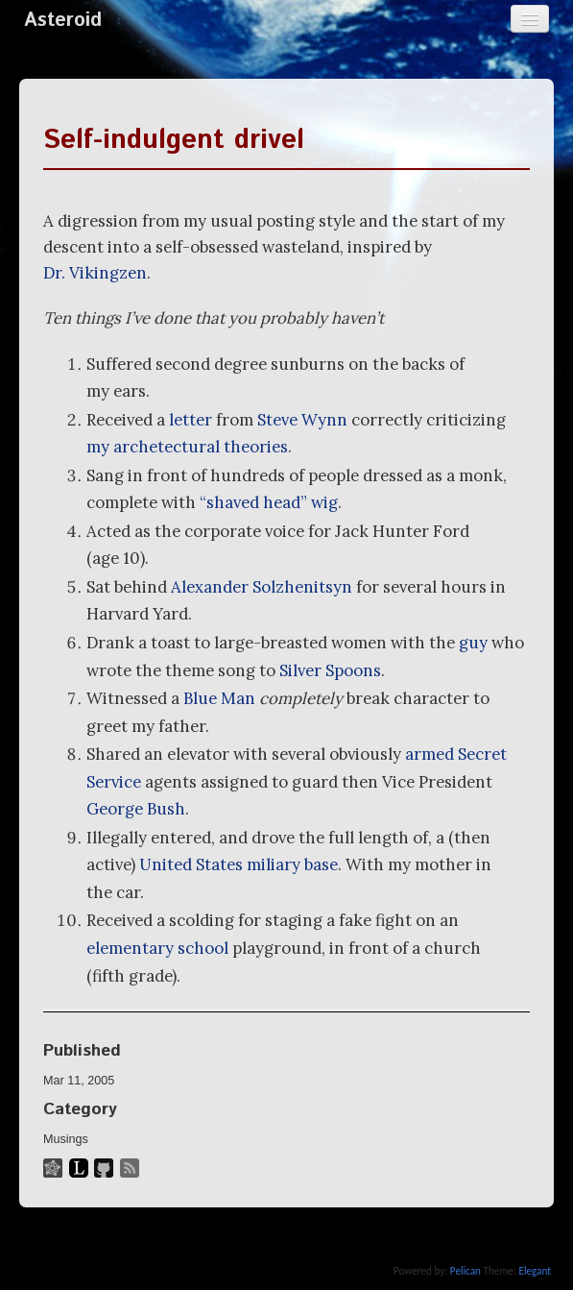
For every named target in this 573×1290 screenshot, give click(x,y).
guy (473, 642)
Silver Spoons (330, 670)
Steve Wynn (302, 419)
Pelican (465, 1271)
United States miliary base (238, 864)
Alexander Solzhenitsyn (261, 586)
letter (190, 419)
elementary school (157, 948)
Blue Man (219, 698)
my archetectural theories (187, 446)
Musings (65, 1139)
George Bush (135, 808)
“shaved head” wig (269, 502)
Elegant (534, 1271)
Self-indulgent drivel (173, 140)
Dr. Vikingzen (95, 272)
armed (429, 754)
